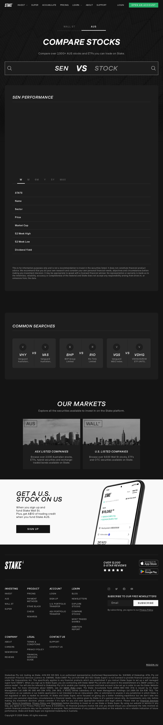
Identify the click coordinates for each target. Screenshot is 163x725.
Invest (23, 5)
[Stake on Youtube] (132, 589)
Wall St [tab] (69, 26)
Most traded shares (79, 620)
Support (101, 5)
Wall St (9, 604)
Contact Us (56, 647)
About (89, 5)
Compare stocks (77, 612)
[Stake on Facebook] (124, 589)
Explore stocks (77, 605)
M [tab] (28, 179)
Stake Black (34, 606)
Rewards (32, 617)
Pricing (64, 5)
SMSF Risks (69, 688)
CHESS (30, 611)
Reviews (9, 657)
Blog (75, 594)
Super (34, 5)
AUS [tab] (93, 26)
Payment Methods (32, 600)
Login (120, 5)
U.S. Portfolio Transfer (58, 605)
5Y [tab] (53, 179)
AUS (7, 599)
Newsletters (79, 599)
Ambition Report (77, 628)
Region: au (152, 665)
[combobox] (41, 68)
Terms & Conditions (33, 643)
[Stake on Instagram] (109, 589)
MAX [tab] (63, 179)
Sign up (33, 529)
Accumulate (49, 5)
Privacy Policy (35, 649)
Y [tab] (45, 179)
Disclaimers (57, 703)
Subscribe (145, 603)
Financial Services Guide (32, 657)
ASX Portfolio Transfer (58, 612)
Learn (77, 5)
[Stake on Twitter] (116, 589)
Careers (9, 647)
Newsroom (11, 652)
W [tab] (21, 179)
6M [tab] (37, 179)
